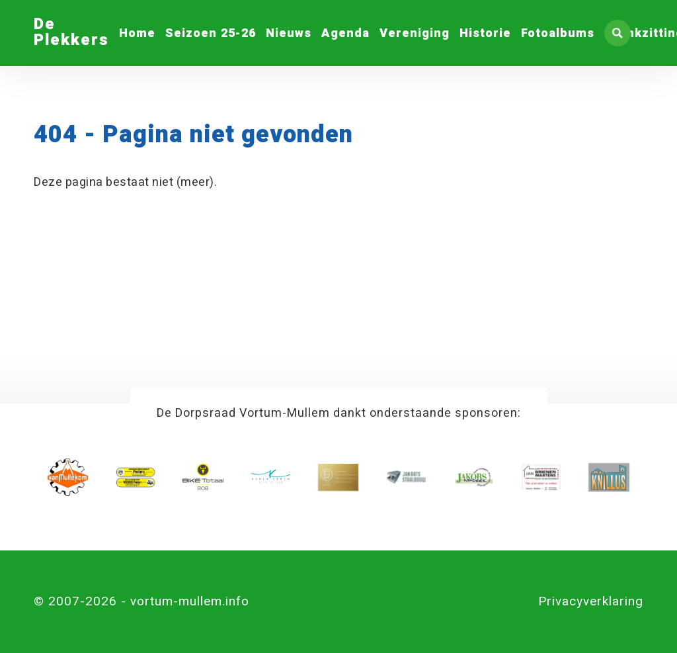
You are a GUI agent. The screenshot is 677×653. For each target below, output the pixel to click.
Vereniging (414, 33)
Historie (485, 33)
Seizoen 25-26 (210, 33)
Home (137, 33)
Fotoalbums (557, 33)
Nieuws (288, 33)
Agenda (345, 33)
